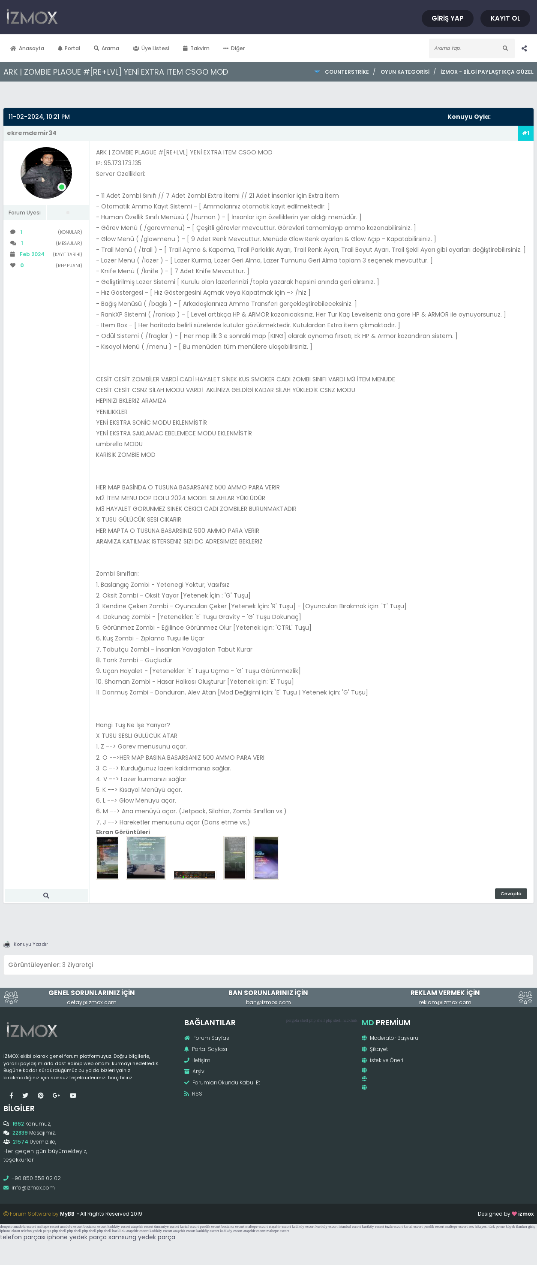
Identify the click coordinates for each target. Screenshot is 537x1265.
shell (304, 1020)
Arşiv (194, 1071)
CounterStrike (347, 71)
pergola (292, 1020)
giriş (531, 1226)
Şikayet (375, 1049)
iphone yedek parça (77, 1237)
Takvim (196, 48)
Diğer (234, 48)
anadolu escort (24, 1226)
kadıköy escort (119, 1226)
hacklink (349, 1020)
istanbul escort (350, 1226)
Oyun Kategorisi (405, 71)
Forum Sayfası (207, 1038)
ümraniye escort (166, 1226)
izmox (526, 1213)
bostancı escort (95, 1226)
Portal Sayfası (205, 1049)
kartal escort (189, 1226)
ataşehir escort (142, 1226)
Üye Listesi (151, 48)
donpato (6, 1226)
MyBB (67, 1213)
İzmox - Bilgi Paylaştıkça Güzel (487, 71)
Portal (69, 48)
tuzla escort (394, 1226)
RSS (193, 1093)
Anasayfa (27, 48)
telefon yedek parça (36, 1231)
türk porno (497, 1226)
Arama (106, 48)
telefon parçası (22, 1237)
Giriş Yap (449, 18)
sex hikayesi (477, 1226)
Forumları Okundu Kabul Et (222, 1082)
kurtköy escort (326, 1226)
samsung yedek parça (141, 1237)
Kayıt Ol (506, 18)
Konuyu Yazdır (31, 944)
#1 (525, 133)
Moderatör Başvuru (390, 1038)
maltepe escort (48, 1226)
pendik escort (210, 1226)
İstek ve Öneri (382, 1060)
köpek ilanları (516, 1226)
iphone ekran (10, 1231)
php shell (316, 1020)
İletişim (197, 1060)
